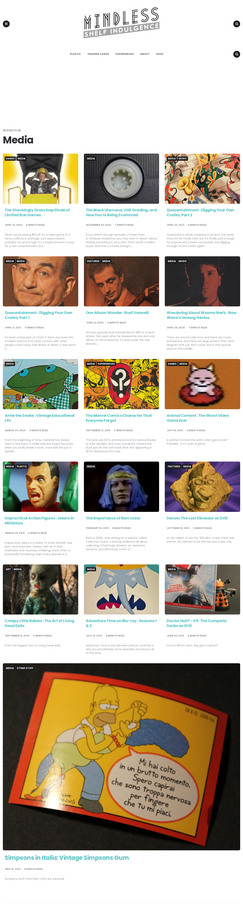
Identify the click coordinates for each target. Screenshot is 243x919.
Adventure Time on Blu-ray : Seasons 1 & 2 (121, 624)
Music (183, 159)
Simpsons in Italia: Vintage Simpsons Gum (69, 858)
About (145, 55)
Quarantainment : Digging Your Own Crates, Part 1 (38, 316)
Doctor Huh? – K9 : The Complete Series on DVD (197, 624)
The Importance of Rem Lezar (113, 519)
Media (21, 159)
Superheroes (124, 55)
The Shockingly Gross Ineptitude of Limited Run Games (37, 213)
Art (8, 570)
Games (10, 159)
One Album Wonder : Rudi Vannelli (117, 313)
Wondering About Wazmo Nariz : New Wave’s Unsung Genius (201, 316)
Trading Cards (98, 55)
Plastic (75, 55)
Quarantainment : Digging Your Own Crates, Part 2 (200, 213)
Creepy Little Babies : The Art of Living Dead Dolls (39, 624)
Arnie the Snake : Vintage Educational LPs (40, 419)
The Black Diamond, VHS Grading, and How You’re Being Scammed (121, 213)
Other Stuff (25, 669)
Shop (159, 55)
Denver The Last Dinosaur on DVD (197, 519)
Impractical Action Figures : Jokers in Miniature (39, 521)
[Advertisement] (121, 93)
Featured (93, 262)
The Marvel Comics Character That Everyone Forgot (119, 419)
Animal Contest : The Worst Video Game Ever (198, 419)
